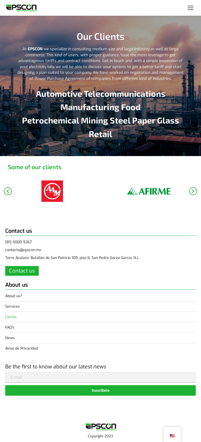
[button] (8, 191)
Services (12, 306)
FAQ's (9, 327)
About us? (13, 296)
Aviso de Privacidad (21, 348)
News (10, 337)
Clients (10, 316)
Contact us (22, 270)
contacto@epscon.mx (23, 249)
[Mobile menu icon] (190, 8)
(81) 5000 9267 (18, 242)
